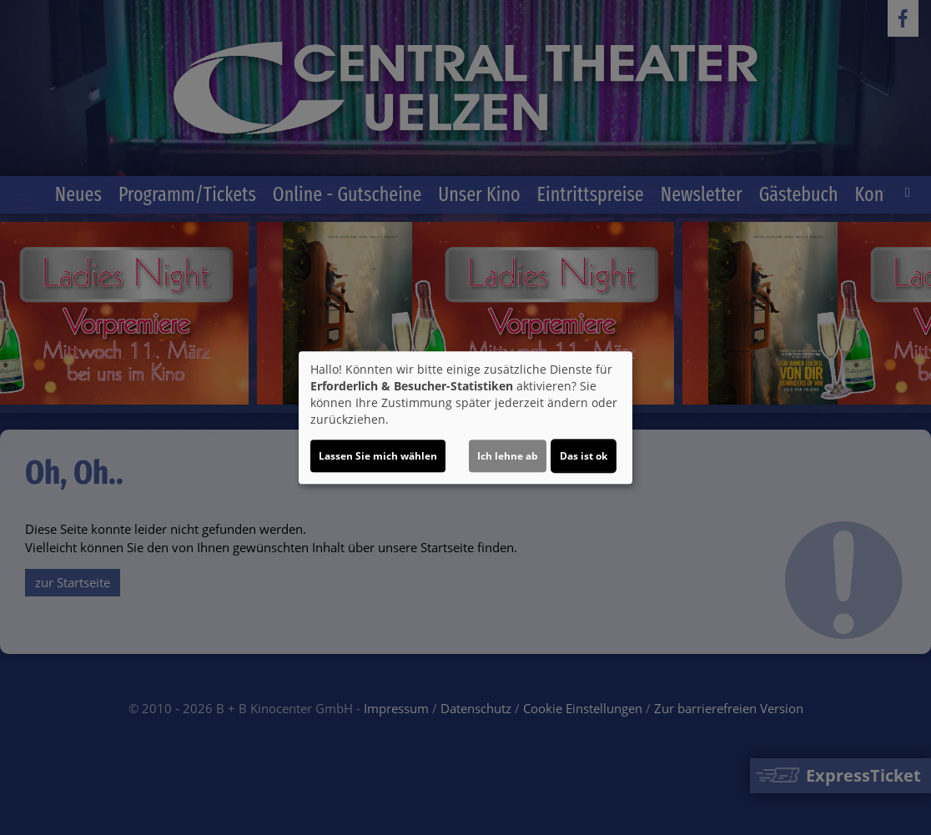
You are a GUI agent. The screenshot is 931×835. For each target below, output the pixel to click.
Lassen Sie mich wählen (378, 456)
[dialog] (465, 418)
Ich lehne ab (507, 456)
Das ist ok (583, 456)
